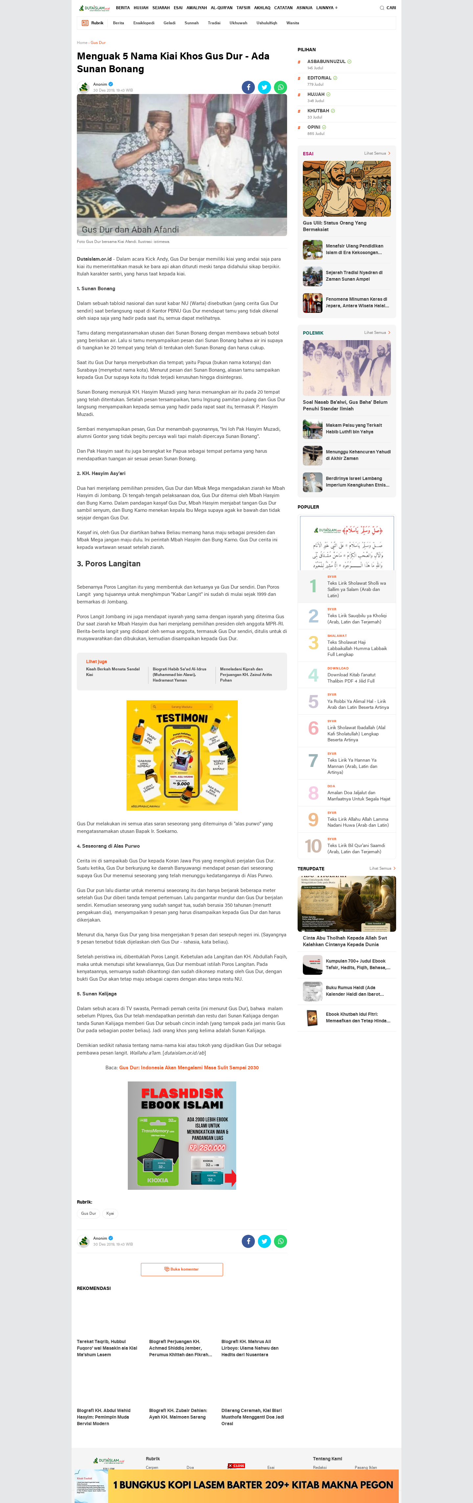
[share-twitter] (264, 87)
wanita (292, 23)
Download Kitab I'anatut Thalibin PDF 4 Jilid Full (351, 678)
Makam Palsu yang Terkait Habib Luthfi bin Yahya (354, 429)
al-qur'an (222, 8)
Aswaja (304, 8)
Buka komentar (181, 1269)
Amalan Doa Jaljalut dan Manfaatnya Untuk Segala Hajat (358, 796)
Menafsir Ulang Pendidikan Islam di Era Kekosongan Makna (354, 250)
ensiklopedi (143, 23)
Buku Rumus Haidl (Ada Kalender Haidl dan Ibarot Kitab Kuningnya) (353, 992)
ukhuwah (238, 23)
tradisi (214, 23)
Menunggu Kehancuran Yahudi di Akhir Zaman (358, 455)
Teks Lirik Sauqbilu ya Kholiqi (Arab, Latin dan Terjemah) (357, 619)
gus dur (88, 1214)
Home (82, 43)
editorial (319, 78)
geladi (169, 23)
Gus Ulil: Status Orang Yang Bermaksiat (335, 226)
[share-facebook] (248, 87)
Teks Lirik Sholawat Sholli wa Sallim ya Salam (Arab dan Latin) (356, 589)
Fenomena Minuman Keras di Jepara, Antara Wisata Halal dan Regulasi (356, 303)
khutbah (318, 111)
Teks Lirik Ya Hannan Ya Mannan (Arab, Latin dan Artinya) (352, 766)
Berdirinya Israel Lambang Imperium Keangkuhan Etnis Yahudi (356, 482)
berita (123, 8)
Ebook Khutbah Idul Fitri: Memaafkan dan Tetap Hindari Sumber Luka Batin (358, 1018)
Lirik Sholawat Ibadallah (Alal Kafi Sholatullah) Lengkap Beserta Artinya (356, 734)
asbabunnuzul (326, 61)
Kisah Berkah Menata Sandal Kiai (113, 672)
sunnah (192, 23)
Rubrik (92, 23)
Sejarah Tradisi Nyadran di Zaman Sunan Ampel (354, 276)
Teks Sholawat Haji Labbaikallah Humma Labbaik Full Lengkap (357, 648)
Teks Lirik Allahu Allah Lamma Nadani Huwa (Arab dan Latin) (358, 822)
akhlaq (262, 8)
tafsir (243, 8)
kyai (110, 1214)
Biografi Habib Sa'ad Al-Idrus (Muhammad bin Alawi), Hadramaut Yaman (179, 675)
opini (313, 127)
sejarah (161, 8)
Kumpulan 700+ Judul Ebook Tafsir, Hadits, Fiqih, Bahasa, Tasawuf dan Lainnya (356, 965)
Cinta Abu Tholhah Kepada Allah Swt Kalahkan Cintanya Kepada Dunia (345, 942)
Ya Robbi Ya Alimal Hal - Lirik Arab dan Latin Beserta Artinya (358, 704)
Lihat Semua (375, 154)
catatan (283, 8)
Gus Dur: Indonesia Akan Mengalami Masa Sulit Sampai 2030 (189, 1068)
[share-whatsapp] (280, 87)
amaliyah (197, 8)
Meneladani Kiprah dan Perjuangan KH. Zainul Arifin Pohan (246, 675)
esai (178, 8)
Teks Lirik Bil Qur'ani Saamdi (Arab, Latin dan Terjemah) (356, 849)
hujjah (141, 8)
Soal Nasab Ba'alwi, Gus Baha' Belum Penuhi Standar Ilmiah (345, 406)
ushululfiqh (267, 23)
